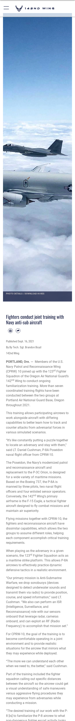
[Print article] (10, 330)
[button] (6, 8)
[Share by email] (18, 330)
